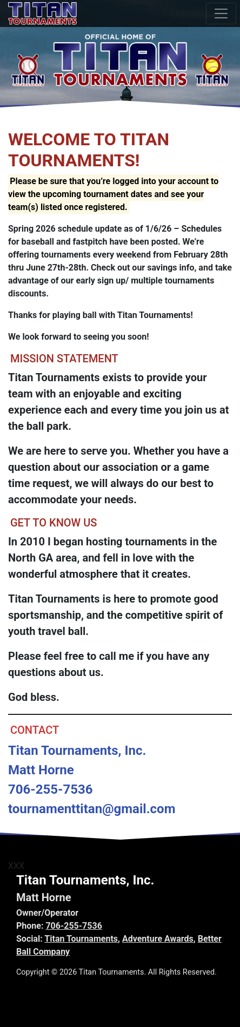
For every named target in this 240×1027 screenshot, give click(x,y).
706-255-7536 (73, 926)
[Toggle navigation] (221, 13)
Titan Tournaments (81, 939)
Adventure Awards (158, 939)
